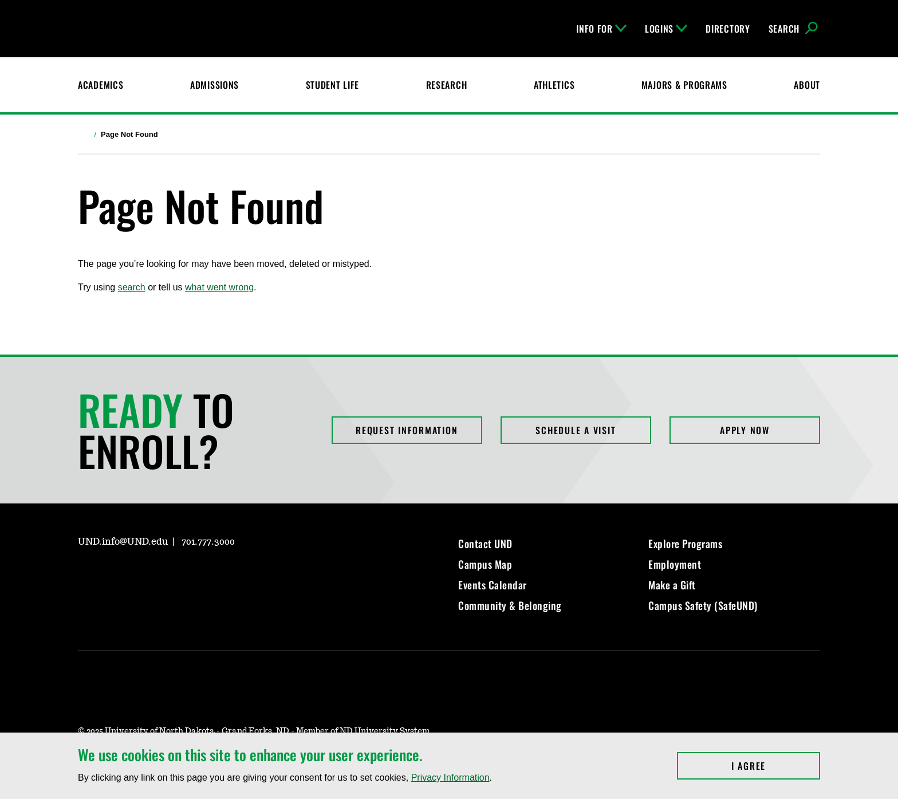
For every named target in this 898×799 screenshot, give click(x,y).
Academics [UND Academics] (100, 85)
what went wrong (219, 287)
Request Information (407, 430)
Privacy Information (450, 777)
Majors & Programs (684, 85)
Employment (674, 564)
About (807, 85)
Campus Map (485, 564)
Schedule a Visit (575, 430)
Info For (601, 29)
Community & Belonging (510, 605)
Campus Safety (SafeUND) (703, 605)
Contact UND (485, 543)
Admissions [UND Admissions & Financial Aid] (214, 85)
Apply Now (745, 430)
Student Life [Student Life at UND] (333, 85)
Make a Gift (672, 584)
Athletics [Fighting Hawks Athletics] (554, 85)
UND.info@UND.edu (123, 541)
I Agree (775, 766)
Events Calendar (492, 584)
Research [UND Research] (446, 85)
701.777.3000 (208, 541)
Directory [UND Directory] (728, 29)
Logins (666, 29)
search (131, 287)
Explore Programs (685, 543)
